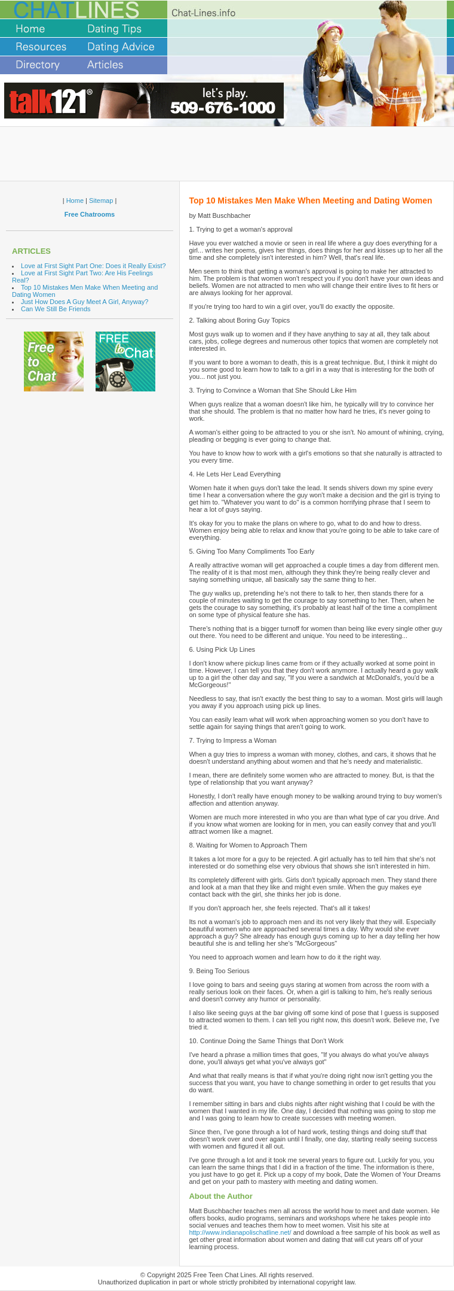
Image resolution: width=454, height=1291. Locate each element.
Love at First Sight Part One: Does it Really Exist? (93, 265)
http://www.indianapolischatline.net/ (240, 1232)
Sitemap (101, 200)
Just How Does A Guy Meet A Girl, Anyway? (84, 301)
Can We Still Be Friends (56, 308)
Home (75, 200)
